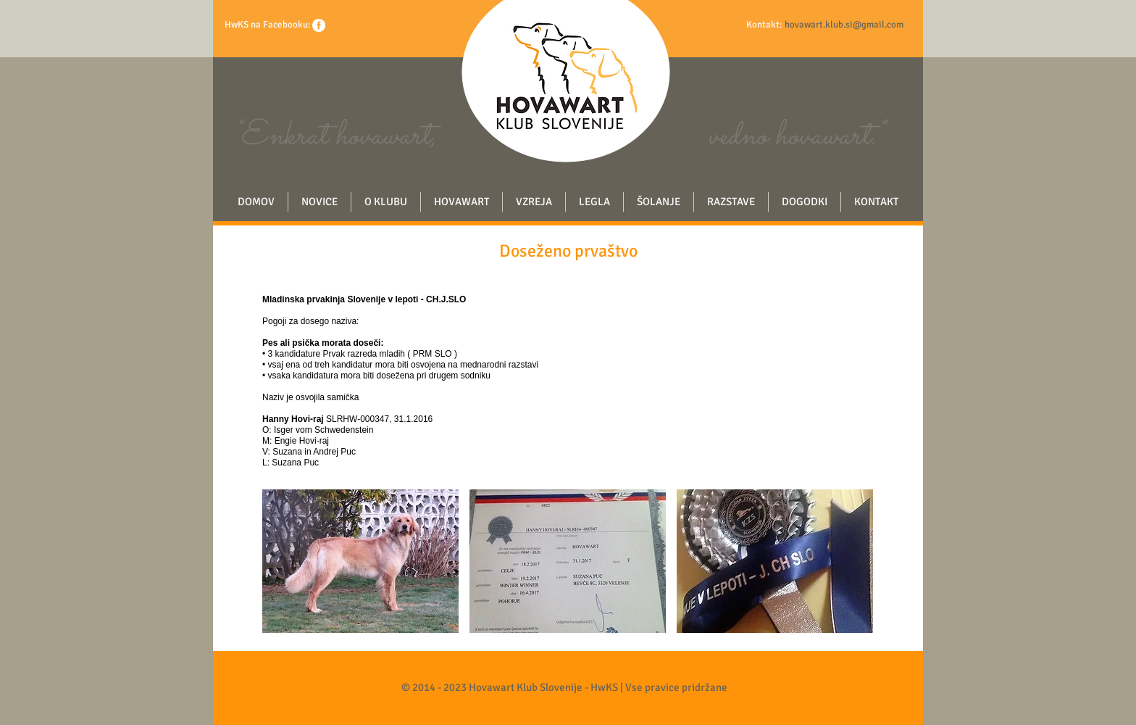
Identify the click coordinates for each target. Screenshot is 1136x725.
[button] (360, 561)
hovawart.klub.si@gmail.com (844, 24)
